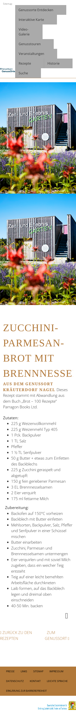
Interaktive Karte (31, 19)
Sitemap (7, 3)
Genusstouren (30, 44)
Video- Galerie (24, 31)
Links (24, 671)
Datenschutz (15, 681)
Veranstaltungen (31, 53)
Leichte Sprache (57, 681)
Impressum (56, 671)
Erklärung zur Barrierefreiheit (26, 691)
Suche (23, 73)
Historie (53, 63)
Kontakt (35, 681)
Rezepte (25, 63)
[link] (38, 705)
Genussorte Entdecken (35, 10)
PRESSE (10, 671)
